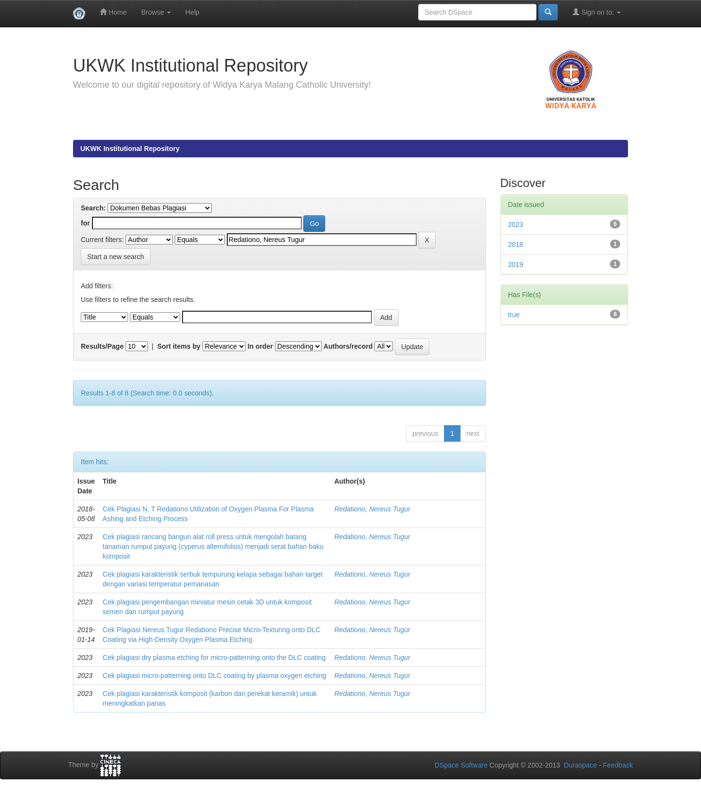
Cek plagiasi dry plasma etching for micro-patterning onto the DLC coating (214, 657)
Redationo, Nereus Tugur (372, 509)
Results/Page (102, 346)
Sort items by (179, 346)
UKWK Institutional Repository (130, 148)
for (85, 223)
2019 (515, 264)
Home (113, 12)
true (514, 315)
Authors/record (347, 346)
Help (192, 12)
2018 (515, 244)
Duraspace (580, 765)
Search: (93, 208)
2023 (515, 224)
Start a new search (115, 257)
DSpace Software (461, 765)
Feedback (618, 765)
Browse (156, 12)
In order (260, 346)
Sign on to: (596, 12)
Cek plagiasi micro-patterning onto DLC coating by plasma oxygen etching (214, 675)
